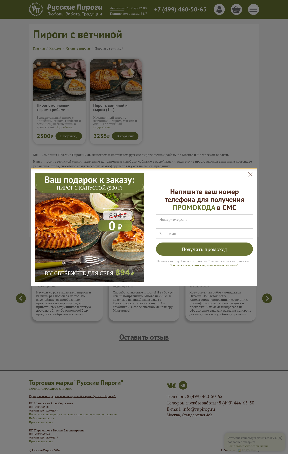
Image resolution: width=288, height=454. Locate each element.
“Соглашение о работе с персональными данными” (204, 265)
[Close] (250, 174)
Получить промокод (204, 249)
